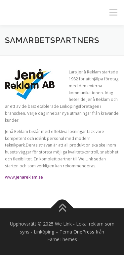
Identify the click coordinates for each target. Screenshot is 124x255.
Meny (112, 12)
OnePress (83, 232)
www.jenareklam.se (24, 177)
